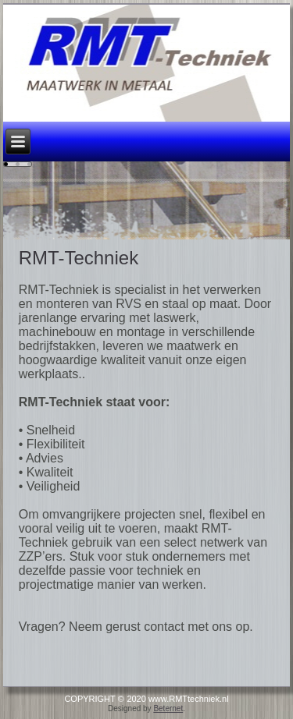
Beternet (168, 708)
